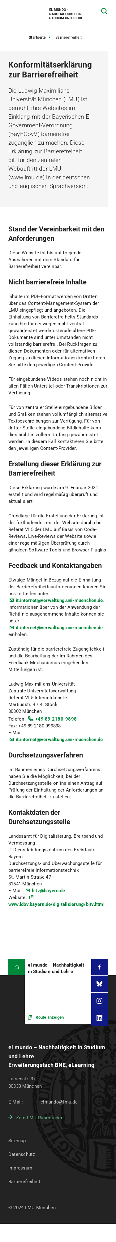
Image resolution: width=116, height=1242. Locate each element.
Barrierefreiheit (24, 1181)
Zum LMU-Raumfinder (39, 1118)
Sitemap (17, 1140)
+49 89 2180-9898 (56, 719)
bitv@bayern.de (48, 890)
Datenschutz (21, 1154)
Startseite (37, 37)
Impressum (20, 1168)
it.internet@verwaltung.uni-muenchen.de (59, 600)
